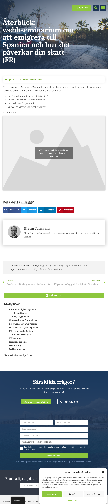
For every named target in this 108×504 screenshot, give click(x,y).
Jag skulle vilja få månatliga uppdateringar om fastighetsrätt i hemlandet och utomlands (65, 451)
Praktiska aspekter (18, 353)
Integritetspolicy (74, 466)
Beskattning (15, 357)
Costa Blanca (20, 324)
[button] (103, 472)
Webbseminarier (34, 79)
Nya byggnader (21, 328)
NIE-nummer (15, 350)
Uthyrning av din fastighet (22, 342)
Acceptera (51, 494)
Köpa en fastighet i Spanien (22, 321)
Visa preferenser (94, 494)
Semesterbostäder (22, 346)
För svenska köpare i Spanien (23, 339)
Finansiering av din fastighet (23, 332)
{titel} (70, 500)
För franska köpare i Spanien (23, 335)
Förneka (73, 494)
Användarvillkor (90, 466)
